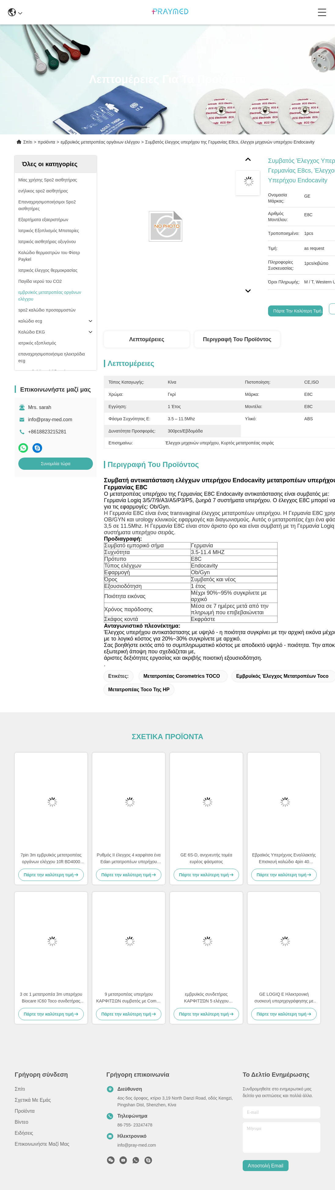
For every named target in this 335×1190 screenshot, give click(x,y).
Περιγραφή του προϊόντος (237, 339)
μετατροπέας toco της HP (139, 689)
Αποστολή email (265, 1165)
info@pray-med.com (50, 419)
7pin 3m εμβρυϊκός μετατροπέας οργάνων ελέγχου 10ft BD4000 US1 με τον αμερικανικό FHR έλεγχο (51, 858)
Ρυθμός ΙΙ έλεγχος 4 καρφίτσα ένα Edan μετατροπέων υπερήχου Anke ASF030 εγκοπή (129, 858)
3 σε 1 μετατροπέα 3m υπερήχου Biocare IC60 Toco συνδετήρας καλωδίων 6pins (51, 998)
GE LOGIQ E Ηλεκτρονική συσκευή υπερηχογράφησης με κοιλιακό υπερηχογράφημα (284, 998)
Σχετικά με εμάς (33, 1100)
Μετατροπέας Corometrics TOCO (181, 676)
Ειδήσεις (24, 1133)
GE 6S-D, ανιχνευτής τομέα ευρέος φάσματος (206, 858)
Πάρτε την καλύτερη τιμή (297, 311)
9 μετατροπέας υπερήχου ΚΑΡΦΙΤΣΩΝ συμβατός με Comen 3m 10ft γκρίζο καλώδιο (128, 998)
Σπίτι (27, 142)
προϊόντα (46, 142)
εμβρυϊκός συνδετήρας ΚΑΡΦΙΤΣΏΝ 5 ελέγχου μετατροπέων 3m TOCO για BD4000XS (206, 998)
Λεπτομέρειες (146, 339)
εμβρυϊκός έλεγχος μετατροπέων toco (282, 676)
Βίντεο (21, 1122)
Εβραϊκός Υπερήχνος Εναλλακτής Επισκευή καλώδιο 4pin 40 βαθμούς (284, 858)
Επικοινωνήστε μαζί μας (42, 1144)
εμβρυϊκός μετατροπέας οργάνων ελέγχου (100, 142)
